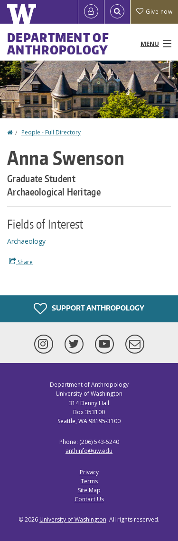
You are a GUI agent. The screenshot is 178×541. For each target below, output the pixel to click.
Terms (89, 481)
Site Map (89, 490)
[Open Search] (117, 12)
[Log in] (91, 12)
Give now (154, 12)
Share (21, 261)
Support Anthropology (89, 308)
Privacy (89, 472)
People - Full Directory (51, 132)
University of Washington (72, 519)
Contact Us (89, 499)
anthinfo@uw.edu (89, 451)
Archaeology (26, 241)
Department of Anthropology (58, 43)
